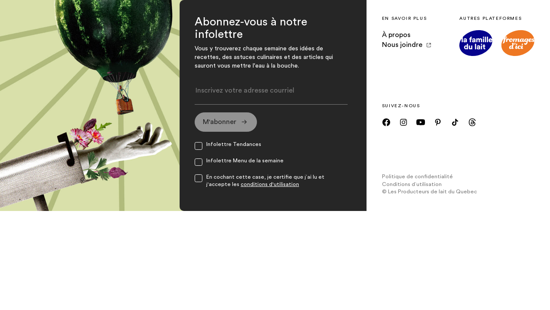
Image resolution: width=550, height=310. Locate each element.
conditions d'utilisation (270, 184)
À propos (396, 34)
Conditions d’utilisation (412, 184)
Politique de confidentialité (417, 176)
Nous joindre (406, 44)
